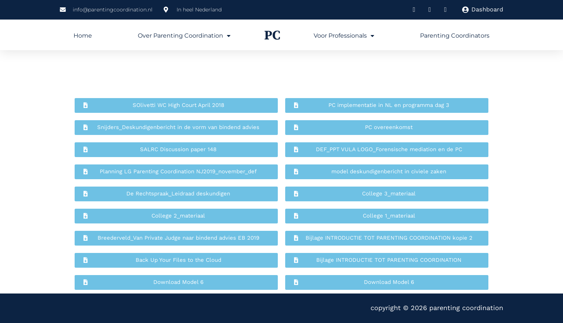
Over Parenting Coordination (184, 35)
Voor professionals (344, 35)
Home (83, 35)
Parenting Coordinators (454, 35)
